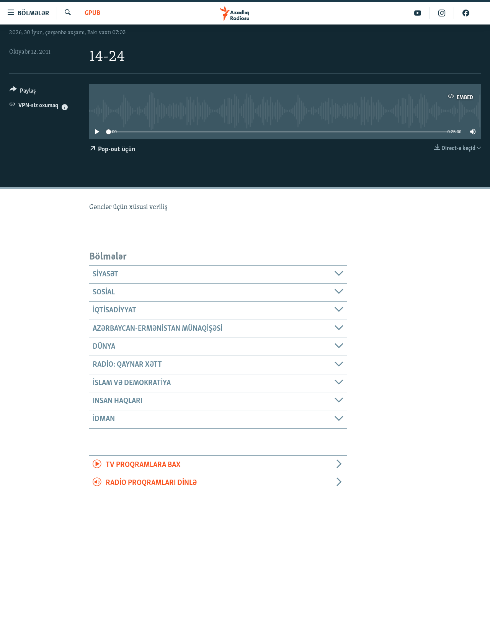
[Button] (23, 92)
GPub (92, 13)
